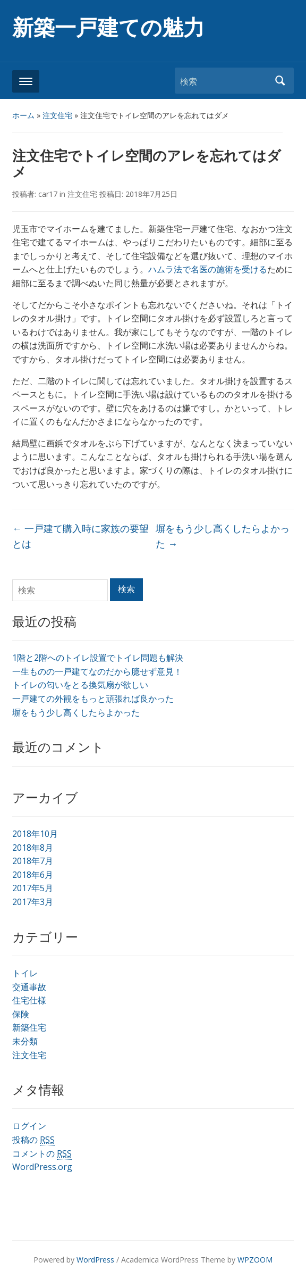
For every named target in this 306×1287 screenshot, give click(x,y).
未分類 (25, 1041)
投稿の (33, 1140)
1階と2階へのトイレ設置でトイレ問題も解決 (97, 657)
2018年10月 (35, 834)
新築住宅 (29, 1027)
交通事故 (29, 987)
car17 (47, 194)
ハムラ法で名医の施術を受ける (207, 269)
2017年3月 (32, 902)
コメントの (42, 1154)
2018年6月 (32, 875)
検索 (280, 80)
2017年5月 (32, 888)
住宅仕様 (29, 1000)
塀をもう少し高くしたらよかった (76, 712)
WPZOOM (255, 1260)
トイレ (25, 973)
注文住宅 (57, 115)
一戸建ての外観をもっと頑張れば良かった (93, 698)
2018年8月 (32, 847)
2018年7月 (32, 861)
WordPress (95, 1260)
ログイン (29, 1126)
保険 (20, 1014)
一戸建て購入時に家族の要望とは (80, 536)
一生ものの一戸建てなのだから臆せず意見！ (97, 671)
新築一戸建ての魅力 (108, 27)
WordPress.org (42, 1167)
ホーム (23, 115)
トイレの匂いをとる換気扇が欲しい (80, 685)
